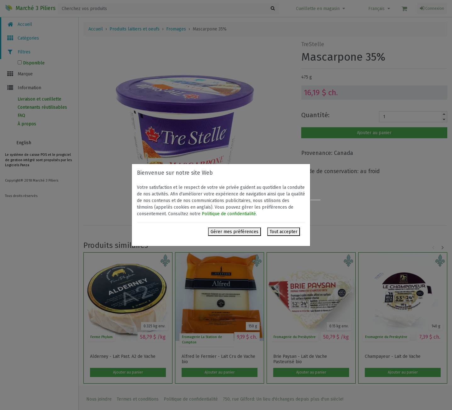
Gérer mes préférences (234, 231)
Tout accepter (283, 231)
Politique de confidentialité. (229, 213)
